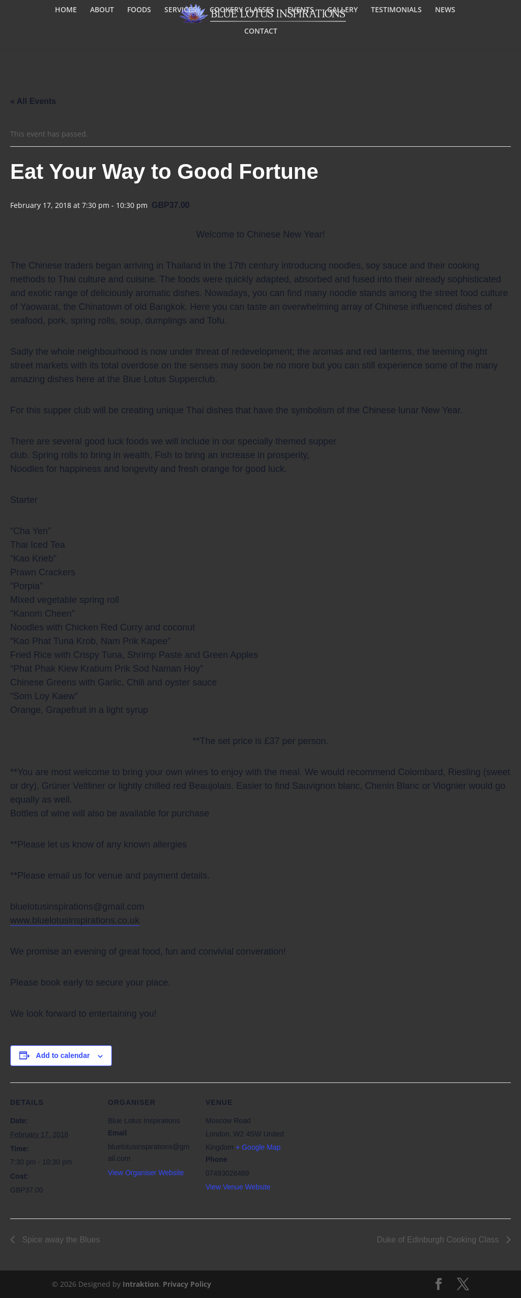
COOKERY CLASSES (242, 10)
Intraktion (141, 1284)
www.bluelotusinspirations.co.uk (74, 920)
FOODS (139, 10)
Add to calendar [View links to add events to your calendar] (63, 1055)
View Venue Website (238, 1187)
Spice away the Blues (60, 1239)
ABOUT (102, 10)
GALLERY (342, 10)
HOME (66, 10)
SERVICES (180, 10)
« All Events (33, 101)
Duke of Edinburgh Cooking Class (439, 1239)
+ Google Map (258, 1147)
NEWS (445, 10)
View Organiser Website (146, 1173)
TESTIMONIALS (396, 10)
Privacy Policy (187, 1284)
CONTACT (260, 32)
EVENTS (300, 10)
